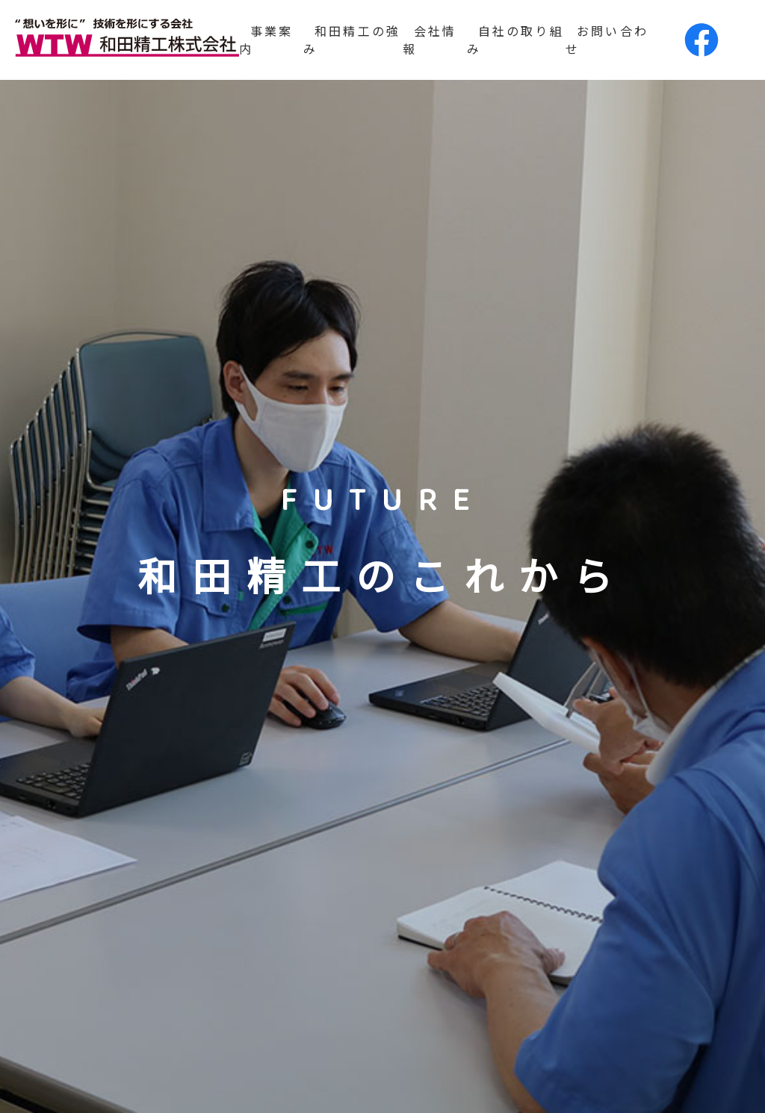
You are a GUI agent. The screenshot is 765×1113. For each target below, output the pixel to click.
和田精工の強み (351, 39)
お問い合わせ (607, 39)
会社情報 (430, 39)
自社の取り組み (515, 39)
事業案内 (266, 39)
